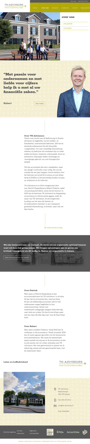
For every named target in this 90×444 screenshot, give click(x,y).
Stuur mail (73, 1)
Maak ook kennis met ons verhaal (17, 257)
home (35, 8)
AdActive (69, 441)
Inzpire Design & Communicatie (32, 441)
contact (75, 8)
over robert (66, 28)
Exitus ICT (54, 441)
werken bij (65, 8)
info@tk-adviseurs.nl (65, 405)
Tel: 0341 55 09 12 (64, 400)
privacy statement (20, 432)
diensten (55, 8)
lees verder (40, 103)
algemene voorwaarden (34, 432)
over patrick (67, 23)
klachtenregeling (10, 432)
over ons (45, 8)
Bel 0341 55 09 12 (83, 1)
